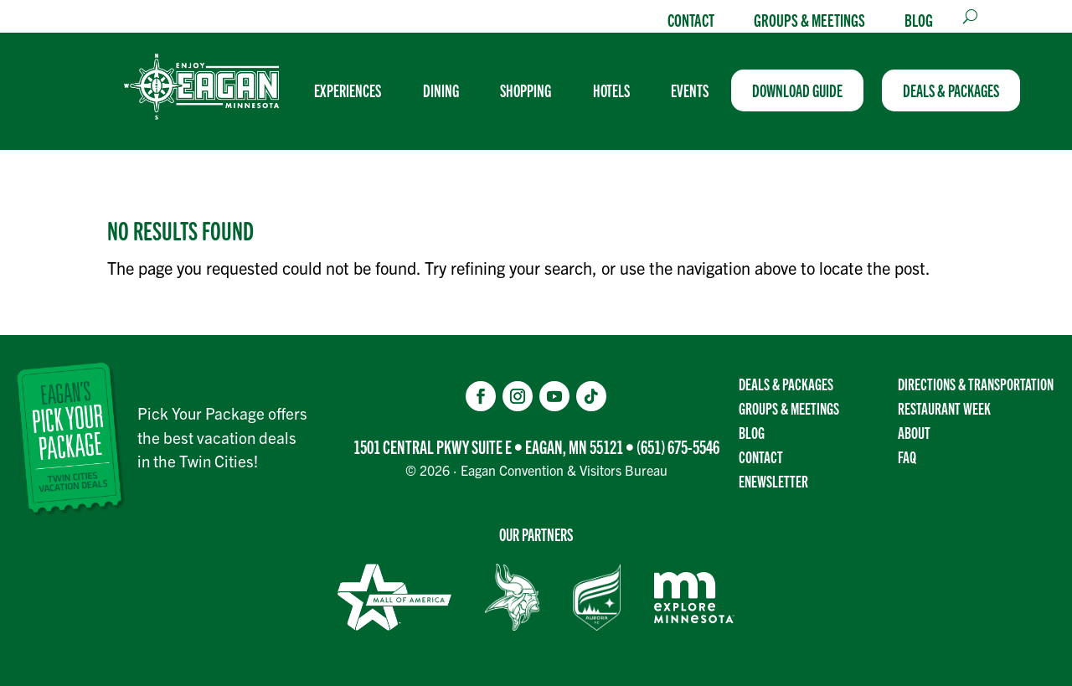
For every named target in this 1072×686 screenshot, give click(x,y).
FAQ (907, 456)
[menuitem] (355, 90)
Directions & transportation (976, 384)
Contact (690, 19)
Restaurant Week (944, 409)
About (914, 432)
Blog (918, 19)
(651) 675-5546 (677, 447)
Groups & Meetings (809, 19)
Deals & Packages (786, 384)
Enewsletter (773, 481)
